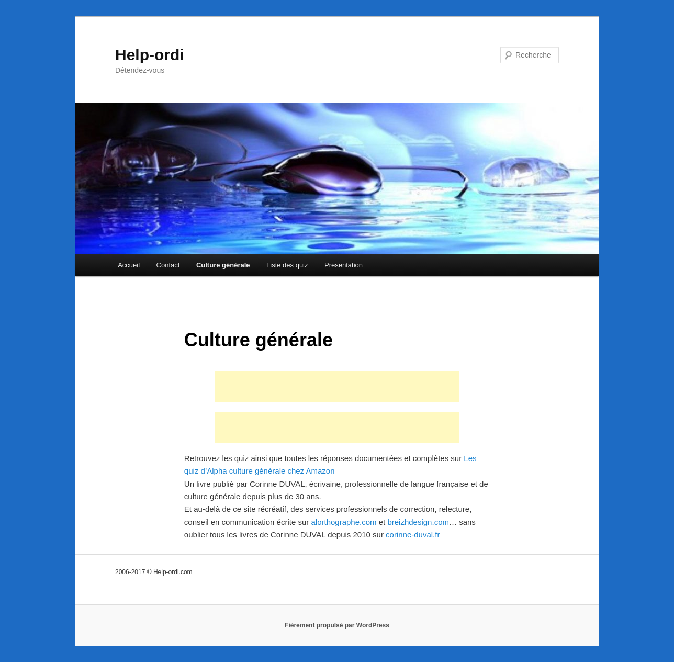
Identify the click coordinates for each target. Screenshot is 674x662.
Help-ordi (149, 54)
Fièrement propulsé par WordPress (337, 625)
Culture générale (223, 265)
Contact (168, 265)
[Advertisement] (337, 386)
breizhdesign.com (418, 522)
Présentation (343, 265)
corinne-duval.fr (413, 534)
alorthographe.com (343, 522)
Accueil (129, 265)
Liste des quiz (287, 265)
